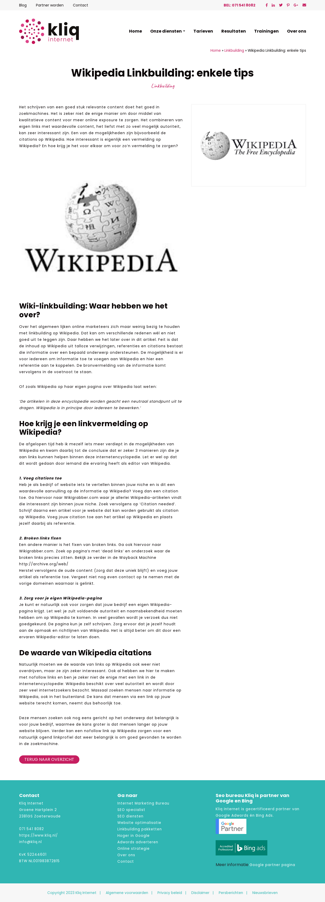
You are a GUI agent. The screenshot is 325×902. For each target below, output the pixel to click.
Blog (23, 5)
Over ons (296, 31)
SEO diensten (130, 816)
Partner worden (50, 5)
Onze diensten (166, 31)
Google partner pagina (272, 864)
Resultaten (233, 31)
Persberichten (231, 892)
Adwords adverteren (137, 842)
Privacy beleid (169, 892)
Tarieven (203, 31)
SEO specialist (131, 809)
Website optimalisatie (139, 822)
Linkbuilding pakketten (139, 829)
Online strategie (133, 848)
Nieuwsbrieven (265, 892)
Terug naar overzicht (49, 759)
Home (135, 31)
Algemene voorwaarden (127, 892)
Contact (80, 5)
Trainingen (266, 31)
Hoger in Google (133, 835)
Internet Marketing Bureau (143, 803)
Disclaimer (200, 892)
